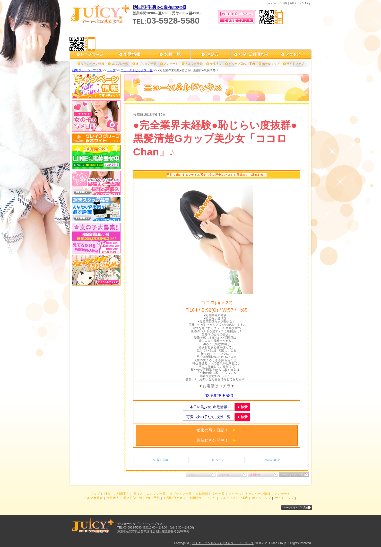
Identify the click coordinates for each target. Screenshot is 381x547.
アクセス (235, 493)
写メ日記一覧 (132, 498)
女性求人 (215, 63)
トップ (111, 70)
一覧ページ (216, 460)
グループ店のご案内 (242, 63)
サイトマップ (295, 63)
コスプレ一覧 (120, 63)
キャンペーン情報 (92, 63)
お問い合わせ (173, 498)
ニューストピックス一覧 (137, 70)
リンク (211, 498)
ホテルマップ (270, 63)
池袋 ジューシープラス (87, 70)
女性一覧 (224, 474)
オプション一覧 (146, 63)
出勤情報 (255, 474)
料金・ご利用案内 (117, 493)
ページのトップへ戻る (293, 474)
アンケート (171, 63)
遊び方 (138, 493)
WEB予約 (153, 498)
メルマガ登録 (194, 63)
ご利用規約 (194, 498)
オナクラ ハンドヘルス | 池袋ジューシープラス (223, 543)
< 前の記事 (161, 460)
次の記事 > (272, 460)
